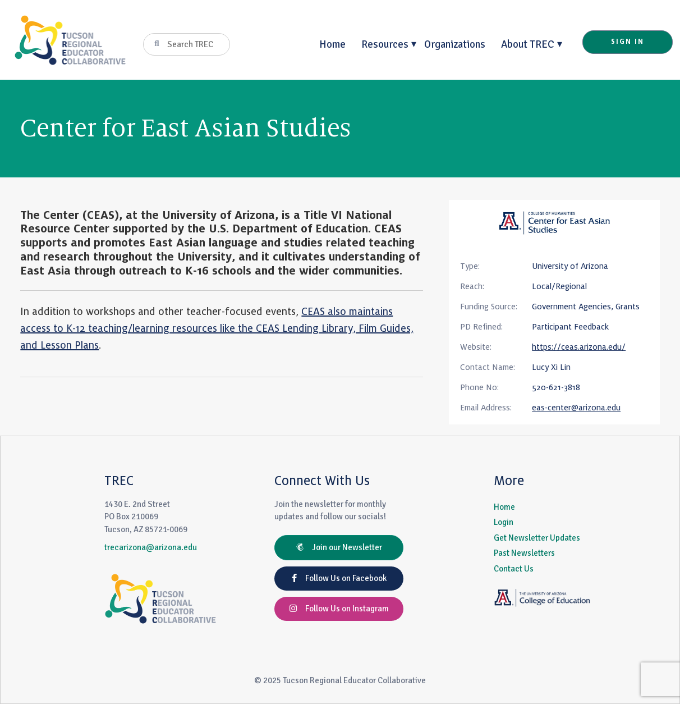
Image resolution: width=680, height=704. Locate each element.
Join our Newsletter (339, 547)
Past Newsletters (524, 553)
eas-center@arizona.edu (576, 407)
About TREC (527, 44)
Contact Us (514, 569)
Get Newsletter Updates (537, 538)
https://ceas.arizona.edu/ (579, 346)
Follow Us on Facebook (339, 578)
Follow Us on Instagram (339, 609)
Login (503, 522)
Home (332, 44)
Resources (384, 44)
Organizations (454, 44)
